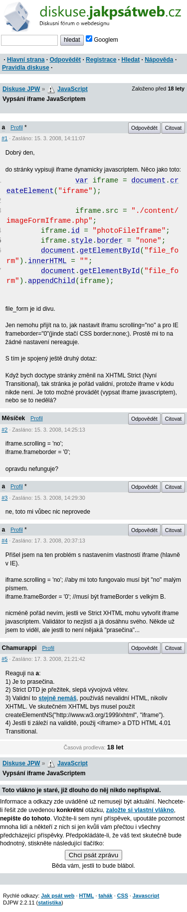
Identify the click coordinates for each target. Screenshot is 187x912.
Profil (16, 127)
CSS (122, 896)
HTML (86, 896)
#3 (4, 498)
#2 (4, 430)
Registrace (101, 59)
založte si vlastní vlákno (140, 810)
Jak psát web (57, 896)
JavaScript (72, 89)
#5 (4, 659)
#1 (4, 138)
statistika (49, 903)
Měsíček (13, 418)
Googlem (102, 39)
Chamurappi (19, 647)
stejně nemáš (57, 698)
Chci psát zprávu (93, 855)
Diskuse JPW (21, 89)
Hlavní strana (25, 59)
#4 (4, 541)
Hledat (130, 59)
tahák (105, 896)
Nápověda (159, 59)
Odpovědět (65, 59)
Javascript (146, 896)
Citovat (173, 128)
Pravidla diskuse (25, 67)
